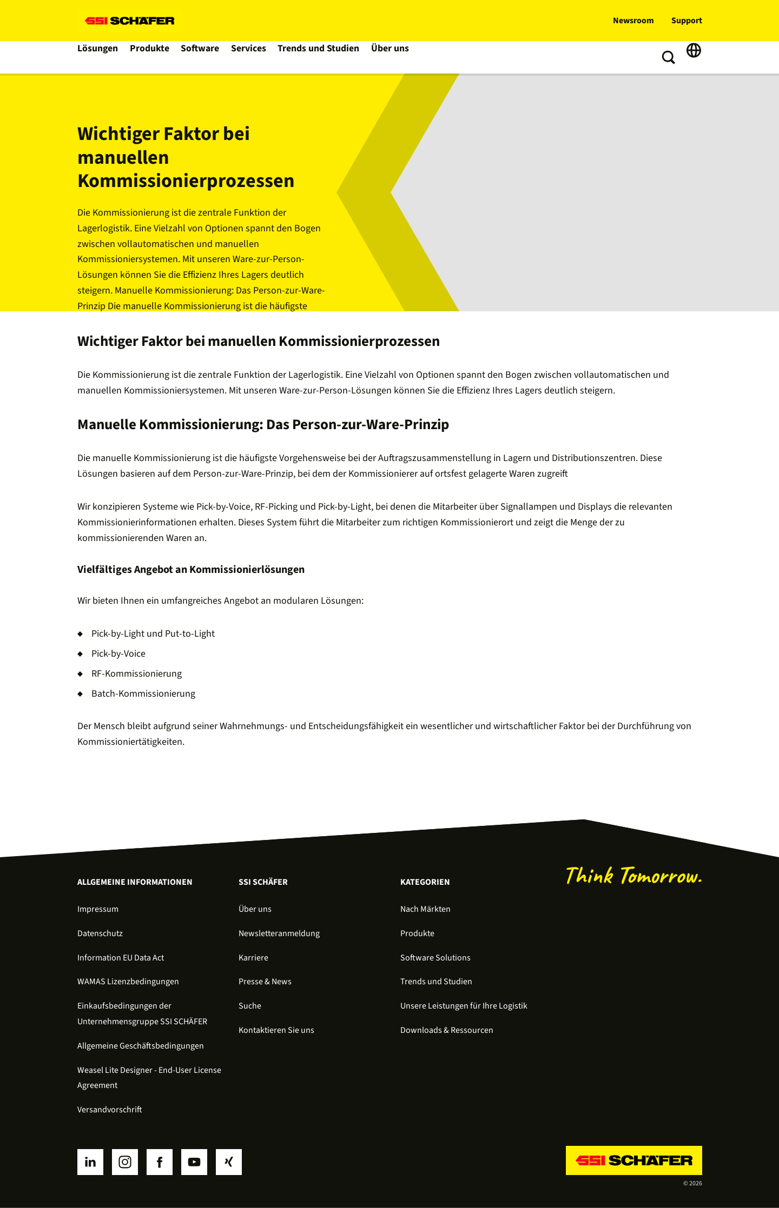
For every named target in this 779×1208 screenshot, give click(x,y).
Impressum (97, 909)
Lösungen (99, 57)
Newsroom (633, 20)
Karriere (253, 958)
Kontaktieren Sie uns (276, 1030)
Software (204, 57)
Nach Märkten (425, 909)
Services (254, 57)
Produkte (152, 57)
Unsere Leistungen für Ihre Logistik (463, 1006)
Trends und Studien (323, 57)
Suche (250, 1006)
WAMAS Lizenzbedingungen (128, 981)
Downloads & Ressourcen (446, 1030)
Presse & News (265, 981)
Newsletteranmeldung (279, 933)
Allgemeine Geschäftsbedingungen (140, 1046)
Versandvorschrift (109, 1110)
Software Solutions (435, 958)
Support (686, 20)
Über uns (393, 57)
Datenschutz (100, 933)
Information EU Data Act (120, 958)
